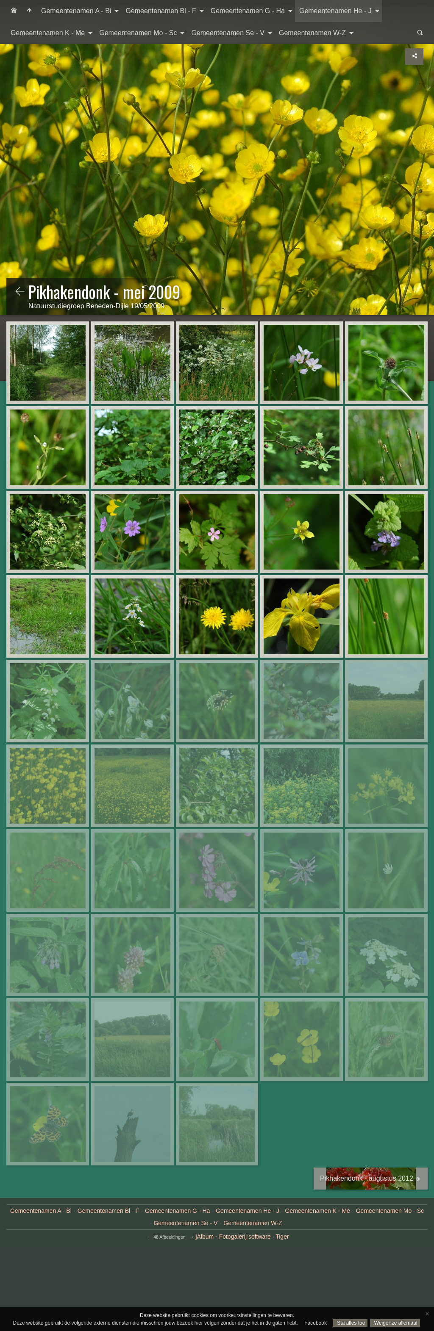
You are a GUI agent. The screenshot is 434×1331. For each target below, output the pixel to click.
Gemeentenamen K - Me (48, 32)
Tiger (282, 1236)
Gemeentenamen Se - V (227, 32)
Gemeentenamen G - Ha (248, 10)
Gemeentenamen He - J (335, 10)
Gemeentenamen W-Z (312, 32)
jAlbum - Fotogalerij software (232, 1236)
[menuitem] (14, 11)
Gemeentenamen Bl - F (160, 10)
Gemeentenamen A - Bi (76, 10)
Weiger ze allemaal (395, 1323)
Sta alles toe (350, 1323)
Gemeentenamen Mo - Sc (138, 32)
